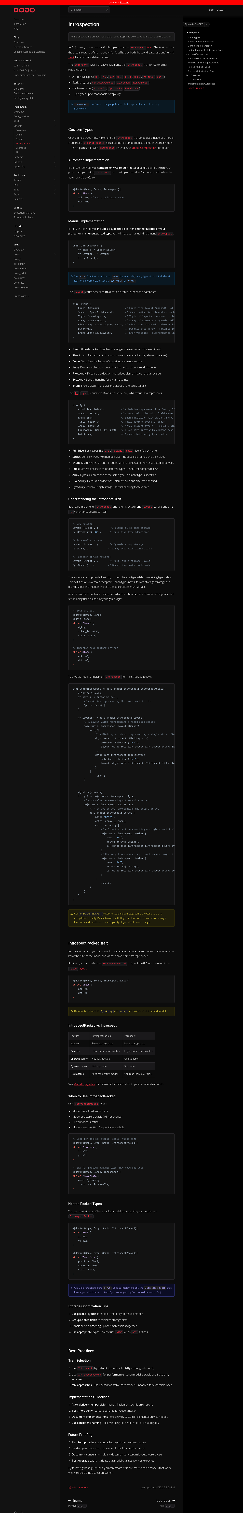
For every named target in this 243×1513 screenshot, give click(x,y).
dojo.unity (19, 263)
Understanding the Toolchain (30, 75)
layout (77, 968)
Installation (20, 23)
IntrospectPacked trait (197, 54)
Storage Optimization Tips (201, 71)
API (17, 152)
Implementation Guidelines (201, 83)
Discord (124, 2)
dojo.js (17, 259)
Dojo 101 (19, 88)
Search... (89, 9)
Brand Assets (21, 296)
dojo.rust (19, 282)
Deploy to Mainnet (24, 93)
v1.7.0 (220, 9)
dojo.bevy (19, 278)
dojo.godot (20, 273)
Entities (19, 134)
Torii (71, 57)
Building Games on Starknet (29, 51)
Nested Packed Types (199, 66)
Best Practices (193, 75)
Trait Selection (195, 79)
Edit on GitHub (78, 1487)
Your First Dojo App (25, 70)
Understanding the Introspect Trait (205, 49)
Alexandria (19, 236)
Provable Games (23, 47)
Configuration (21, 116)
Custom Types (193, 37)
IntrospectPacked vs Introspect (203, 58)
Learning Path (21, 65)
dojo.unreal (20, 268)
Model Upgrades (84, 1084)
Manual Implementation (200, 45)
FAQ (16, 28)
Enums (19, 139)
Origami (18, 231)
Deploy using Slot (23, 98)
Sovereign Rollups (23, 217)
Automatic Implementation (201, 41)
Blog (210, 9)
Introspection (23, 143)
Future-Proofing (196, 87)
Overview (19, 19)
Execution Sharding (24, 212)
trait (141, 47)
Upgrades (21, 147)
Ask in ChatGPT (194, 24)
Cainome (19, 199)
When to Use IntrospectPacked (203, 62)
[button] (35, 121)
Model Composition (143, 148)
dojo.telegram (21, 287)
